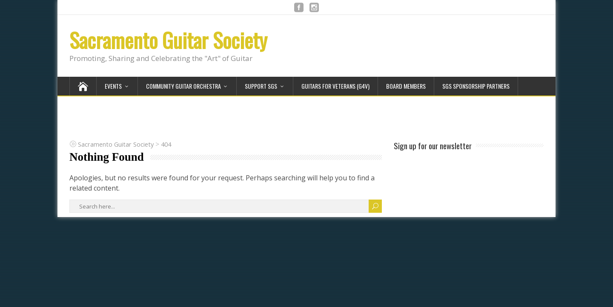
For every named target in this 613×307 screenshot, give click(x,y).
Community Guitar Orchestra (183, 85)
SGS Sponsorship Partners (476, 85)
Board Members (406, 85)
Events (113, 85)
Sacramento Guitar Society (168, 40)
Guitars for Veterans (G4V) (335, 85)
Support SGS (261, 85)
